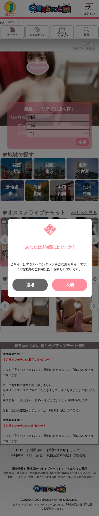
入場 (69, 285)
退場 (30, 285)
